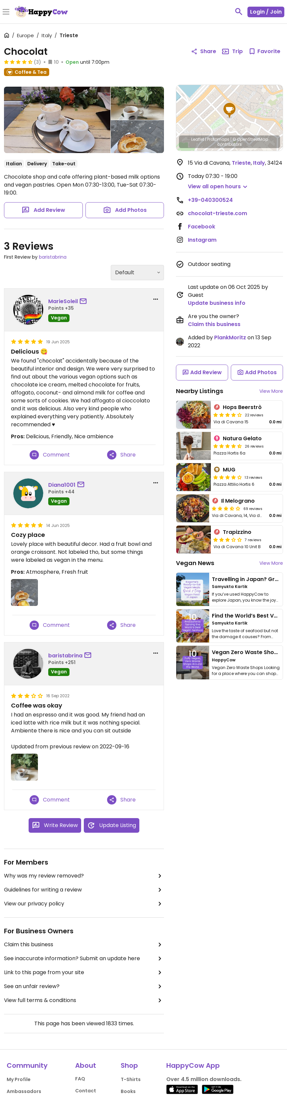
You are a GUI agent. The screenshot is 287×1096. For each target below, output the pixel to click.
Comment (50, 455)
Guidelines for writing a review (84, 890)
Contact (85, 1090)
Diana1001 (61, 485)
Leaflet (197, 139)
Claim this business (84, 945)
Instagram (202, 240)
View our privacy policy (84, 904)
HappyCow (223, 660)
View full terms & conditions (84, 1000)
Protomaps (218, 139)
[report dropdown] (156, 299)
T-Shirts (131, 1079)
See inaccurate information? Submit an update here (84, 959)
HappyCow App (193, 1065)
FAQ (80, 1078)
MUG (229, 469)
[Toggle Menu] (6, 12)
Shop (129, 1065)
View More (271, 391)
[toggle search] (239, 11)
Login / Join (266, 12)
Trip (232, 51)
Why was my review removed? (84, 876)
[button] (229, 110)
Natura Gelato (242, 438)
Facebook (201, 226)
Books (128, 1091)
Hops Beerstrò (242, 407)
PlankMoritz (230, 337)
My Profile (19, 1079)
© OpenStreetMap (250, 139)
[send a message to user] (84, 301)
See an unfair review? (84, 986)
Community (27, 1065)
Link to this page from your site (84, 972)
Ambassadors (24, 1091)
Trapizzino (237, 532)
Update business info (216, 303)
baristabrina (53, 257)
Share (121, 455)
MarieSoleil (63, 301)
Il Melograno (238, 501)
